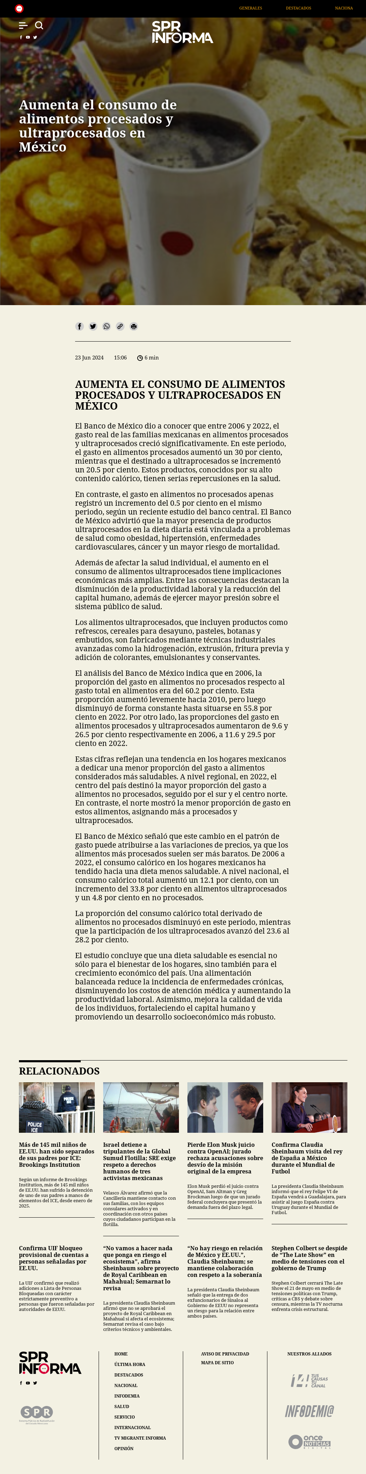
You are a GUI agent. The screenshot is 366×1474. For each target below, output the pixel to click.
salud (121, 1406)
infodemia (127, 1396)
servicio (124, 1417)
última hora (129, 1364)
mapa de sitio (217, 1363)
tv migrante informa (140, 1438)
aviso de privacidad (225, 1354)
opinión (123, 1449)
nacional (126, 1385)
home (121, 1354)
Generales (262, 8)
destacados (128, 1375)
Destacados (310, 8)
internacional (132, 1428)
